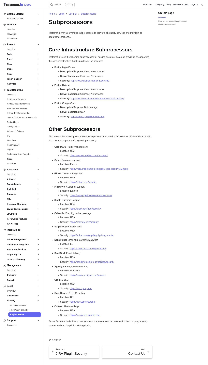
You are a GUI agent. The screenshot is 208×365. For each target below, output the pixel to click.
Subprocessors (88, 14)
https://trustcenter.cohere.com (85, 315)
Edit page (55, 340)
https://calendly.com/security (84, 222)
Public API (147, 4)
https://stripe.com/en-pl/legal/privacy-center (92, 235)
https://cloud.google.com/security (87, 116)
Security (73, 14)
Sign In (194, 4)
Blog (169, 4)
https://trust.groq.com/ (81, 288)
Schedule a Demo (181, 4)
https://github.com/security (83, 182)
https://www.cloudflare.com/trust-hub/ (89, 155)
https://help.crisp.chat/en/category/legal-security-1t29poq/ (99, 169)
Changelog (159, 4)
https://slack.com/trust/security (85, 208)
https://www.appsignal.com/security (88, 275)
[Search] (62, 4)
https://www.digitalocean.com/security (90, 80)
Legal (61, 14)
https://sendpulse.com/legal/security (88, 248)
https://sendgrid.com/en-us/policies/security (92, 262)
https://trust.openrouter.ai (82, 302)
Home (52, 14)
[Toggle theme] (202, 4)
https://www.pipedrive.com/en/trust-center (91, 195)
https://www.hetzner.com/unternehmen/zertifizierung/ (97, 98)
